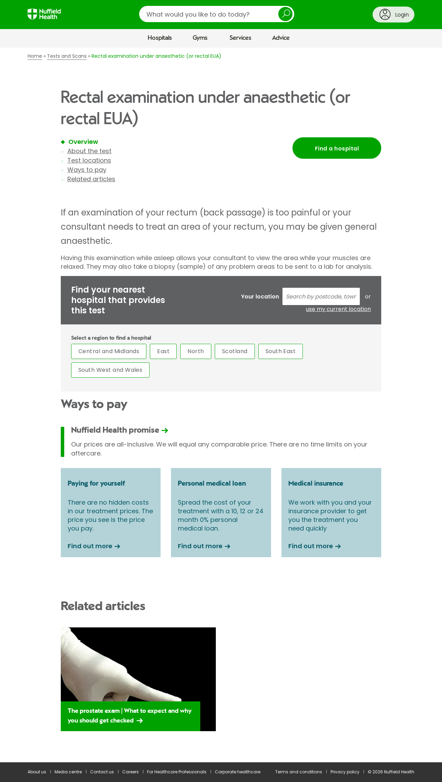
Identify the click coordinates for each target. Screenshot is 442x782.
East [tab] (163, 351)
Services (240, 38)
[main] (221, 405)
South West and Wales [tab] (110, 370)
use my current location (338, 309)
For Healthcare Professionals (176, 772)
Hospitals (160, 38)
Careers (130, 772)
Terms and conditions (298, 772)
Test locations (89, 160)
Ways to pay (86, 169)
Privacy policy (344, 772)
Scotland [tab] (235, 351)
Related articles (91, 179)
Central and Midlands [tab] (109, 351)
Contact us (102, 772)
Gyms (200, 38)
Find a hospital (337, 149)
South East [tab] (281, 351)
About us (37, 772)
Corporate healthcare (237, 772)
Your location (260, 297)
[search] (216, 14)
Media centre (68, 772)
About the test (89, 151)
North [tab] (196, 351)
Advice (281, 38)
